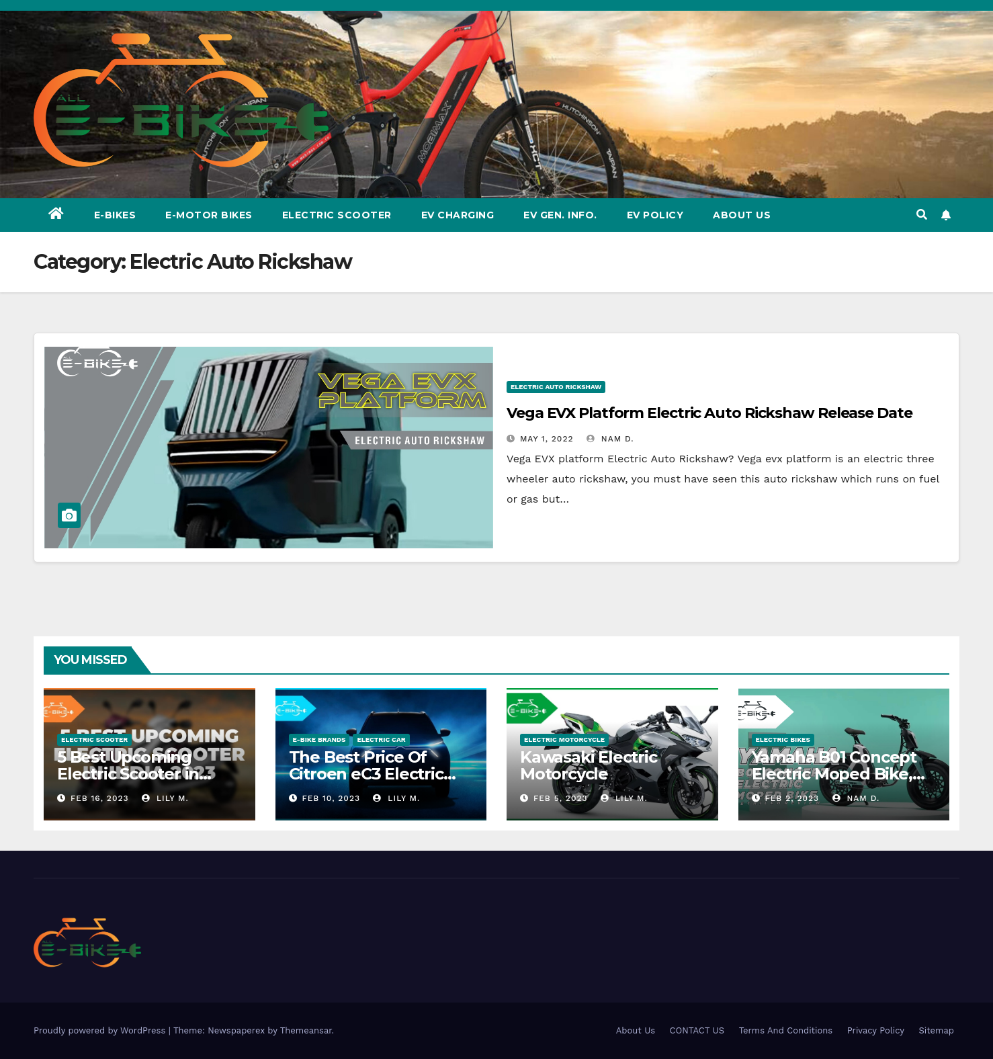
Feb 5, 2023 (560, 798)
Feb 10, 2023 (331, 798)
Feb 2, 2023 (792, 798)
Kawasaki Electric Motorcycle (588, 765)
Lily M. (165, 798)
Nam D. (610, 438)
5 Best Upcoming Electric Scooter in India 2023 (128, 773)
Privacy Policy (875, 1030)
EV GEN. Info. (560, 215)
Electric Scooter (337, 215)
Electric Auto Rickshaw (556, 386)
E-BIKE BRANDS (319, 739)
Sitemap (936, 1030)
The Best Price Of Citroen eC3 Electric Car (366, 773)
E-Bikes (115, 215)
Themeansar (306, 1030)
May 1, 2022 (547, 438)
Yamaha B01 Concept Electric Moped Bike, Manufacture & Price (834, 773)
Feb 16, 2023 (100, 798)
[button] (921, 214)
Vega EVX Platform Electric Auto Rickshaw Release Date (709, 413)
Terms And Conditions (786, 1030)
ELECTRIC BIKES (783, 739)
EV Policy (655, 215)
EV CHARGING (457, 215)
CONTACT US (697, 1030)
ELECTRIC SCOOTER (94, 739)
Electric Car (381, 739)
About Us (742, 215)
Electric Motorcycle (564, 739)
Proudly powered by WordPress (101, 1030)
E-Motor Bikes (209, 215)
